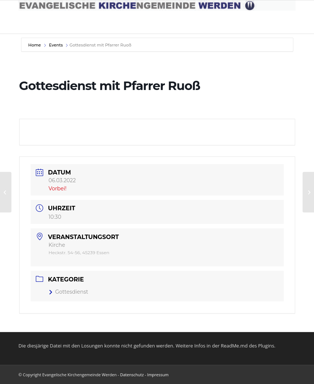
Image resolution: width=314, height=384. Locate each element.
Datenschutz (132, 374)
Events (56, 45)
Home (35, 45)
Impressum (158, 374)
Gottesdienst (69, 291)
